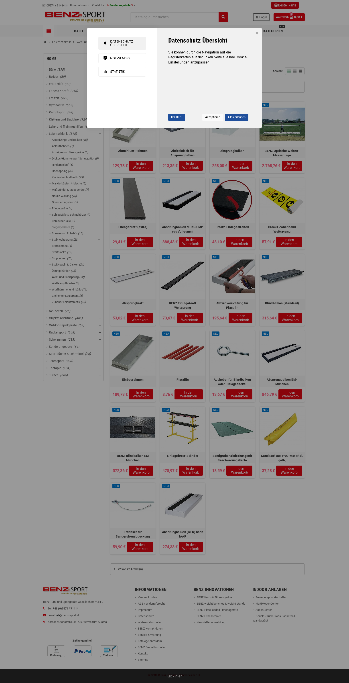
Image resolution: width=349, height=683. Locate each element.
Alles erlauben (237, 117)
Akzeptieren (212, 117)
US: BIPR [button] (176, 117)
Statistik (114, 71)
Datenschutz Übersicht (118, 43)
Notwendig (116, 58)
